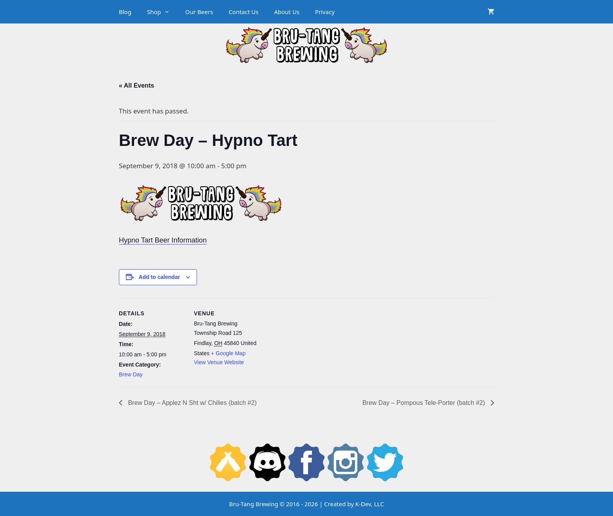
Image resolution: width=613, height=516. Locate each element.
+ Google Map (228, 353)
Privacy (325, 12)
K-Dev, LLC (369, 504)
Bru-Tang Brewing (253, 504)
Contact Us (243, 12)
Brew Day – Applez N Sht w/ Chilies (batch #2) (191, 402)
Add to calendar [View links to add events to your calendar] (159, 277)
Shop (162, 11)
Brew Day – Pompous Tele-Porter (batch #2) (424, 402)
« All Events (136, 85)
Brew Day (131, 374)
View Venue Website (219, 362)
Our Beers (199, 12)
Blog (125, 12)
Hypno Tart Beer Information (163, 240)
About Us (286, 12)
